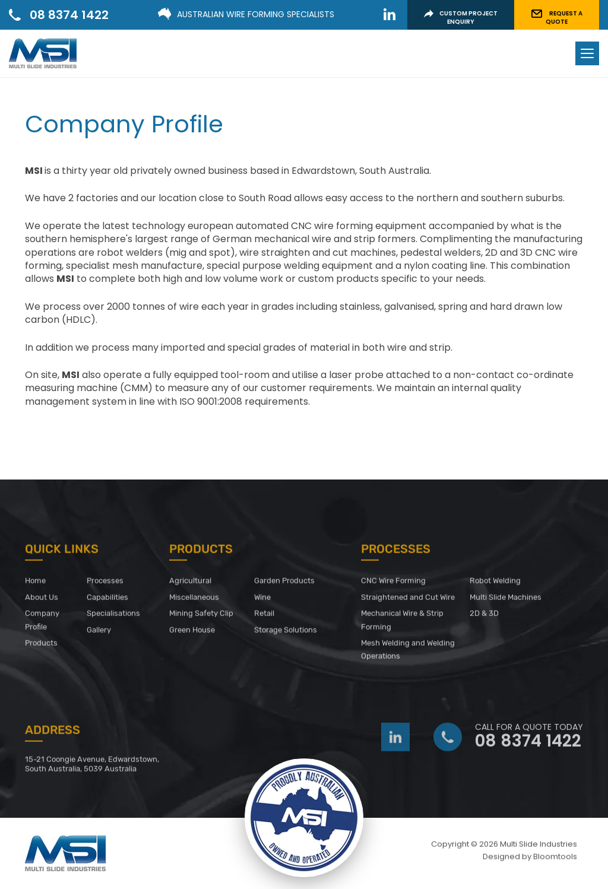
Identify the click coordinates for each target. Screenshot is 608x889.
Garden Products (284, 584)
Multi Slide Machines (506, 600)
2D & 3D (484, 616)
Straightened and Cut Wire (408, 600)
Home (35, 584)
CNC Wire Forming (393, 584)
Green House (193, 632)
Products (41, 646)
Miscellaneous (194, 600)
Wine (262, 600)
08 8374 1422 (69, 15)
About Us (41, 600)
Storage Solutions (285, 632)
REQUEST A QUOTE (556, 17)
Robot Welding (495, 584)
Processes (105, 584)
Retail (264, 616)
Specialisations (113, 616)
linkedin (389, 14)
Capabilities (107, 600)
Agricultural (190, 584)
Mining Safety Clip (201, 616)
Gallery (99, 632)
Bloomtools (555, 860)
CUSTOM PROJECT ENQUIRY (461, 17)
